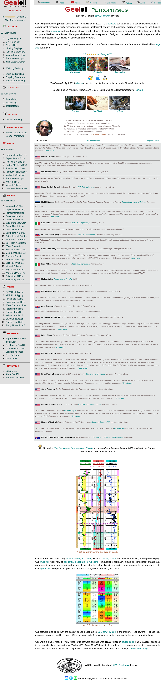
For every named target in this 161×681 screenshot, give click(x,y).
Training (75, 111)
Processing (11, 102)
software (102, 16)
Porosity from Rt (14, 312)
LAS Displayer (70, 410)
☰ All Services (8, 94)
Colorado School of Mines (102, 422)
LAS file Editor (13, 42)
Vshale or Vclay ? (14, 315)
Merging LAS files (14, 206)
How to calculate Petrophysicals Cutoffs (73, 448)
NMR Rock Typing (14, 295)
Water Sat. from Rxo (16, 305)
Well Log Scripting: (15, 68)
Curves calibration (14, 216)
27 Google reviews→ (152, 141)
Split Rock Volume (15, 263)
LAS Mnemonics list (15, 348)
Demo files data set (15, 226)
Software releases (14, 352)
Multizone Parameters (16, 188)
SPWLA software (121, 665)
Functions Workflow (15, 52)
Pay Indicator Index (15, 269)
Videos (120, 111)
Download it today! (139, 648)
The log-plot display (15, 162)
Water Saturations (14, 246)
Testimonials (12, 358)
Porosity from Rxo (14, 309)
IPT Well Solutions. (86, 187)
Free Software (12, 355)
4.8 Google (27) (14, 17)
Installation (11, 342)
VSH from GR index (15, 239)
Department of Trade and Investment (108, 437)
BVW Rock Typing (14, 292)
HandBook (97, 111)
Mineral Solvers (13, 185)
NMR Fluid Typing (14, 299)
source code (128, 642)
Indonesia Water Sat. (16, 249)
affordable (56, 31)
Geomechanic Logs (15, 259)
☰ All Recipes (8, 200)
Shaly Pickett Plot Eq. (16, 325)
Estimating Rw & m (15, 279)
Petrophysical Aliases (16, 172)
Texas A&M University (63, 279)
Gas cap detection (14, 319)
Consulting (120, 72)
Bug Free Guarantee (16, 338)
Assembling (11, 99)
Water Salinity (12, 182)
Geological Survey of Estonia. (134, 202)
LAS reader (119, 428)
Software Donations (15, 377)
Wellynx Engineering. (81, 223)
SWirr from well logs (15, 302)
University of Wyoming (95, 374)
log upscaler (46, 568)
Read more (49, 151)
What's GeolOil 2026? (16, 132)
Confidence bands (14, 219)
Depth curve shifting (15, 209)
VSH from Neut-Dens (16, 243)
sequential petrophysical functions (81, 562)
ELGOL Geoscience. (86, 235)
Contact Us (11, 371)
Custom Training (14, 119)
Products (97, 72)
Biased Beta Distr (14, 322)
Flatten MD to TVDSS (16, 165)
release (79, 83)
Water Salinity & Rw (15, 273)
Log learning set (13, 38)
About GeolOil (12, 374)
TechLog (138, 90)
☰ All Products (8, 33)
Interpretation (12, 106)
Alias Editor (11, 45)
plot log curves (109, 558)
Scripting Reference (15, 77)
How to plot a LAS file (16, 155)
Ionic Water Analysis (15, 62)
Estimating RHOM (14, 276)
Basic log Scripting (15, 74)
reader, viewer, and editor (78, 558)
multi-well (44, 562)
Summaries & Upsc (15, 58)
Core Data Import (14, 229)
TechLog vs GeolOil (15, 345)
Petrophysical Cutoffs (16, 236)
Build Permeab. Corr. (16, 223)
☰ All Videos (7, 149)
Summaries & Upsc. (15, 178)
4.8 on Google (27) (97, 54)
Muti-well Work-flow (15, 55)
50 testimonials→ (94, 141)
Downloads (75, 72)
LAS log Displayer (14, 48)
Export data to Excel (15, 158)
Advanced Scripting (15, 80)
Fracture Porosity (14, 256)
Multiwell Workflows (15, 175)
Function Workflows (15, 168)
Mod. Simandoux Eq (16, 253)
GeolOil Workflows (15, 136)
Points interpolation (15, 213)
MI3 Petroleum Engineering (89, 404)
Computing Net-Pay (15, 233)
